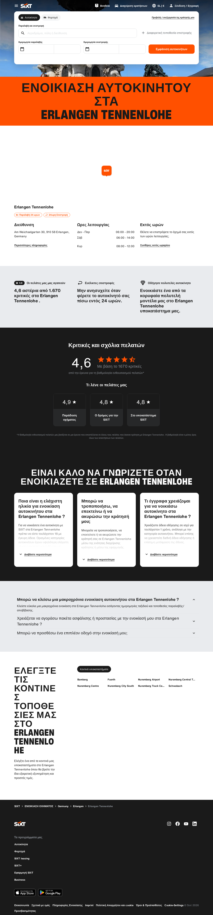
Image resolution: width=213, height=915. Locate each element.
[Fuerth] (111, 674)
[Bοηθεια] (102, 5)
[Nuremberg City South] (120, 681)
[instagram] (169, 818)
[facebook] (177, 818)
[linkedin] (194, 818)
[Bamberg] (82, 674)
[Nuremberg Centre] (88, 681)
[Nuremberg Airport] (149, 674)
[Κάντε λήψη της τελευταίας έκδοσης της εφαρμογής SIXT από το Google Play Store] (50, 887)
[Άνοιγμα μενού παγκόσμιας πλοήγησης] (16, 5)
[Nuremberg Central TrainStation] (182, 674)
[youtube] (186, 818)
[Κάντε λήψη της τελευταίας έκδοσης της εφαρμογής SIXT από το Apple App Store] (24, 887)
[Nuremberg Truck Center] (152, 681)
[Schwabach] (175, 681)
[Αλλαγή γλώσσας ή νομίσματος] (158, 5)
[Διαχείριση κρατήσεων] (130, 5)
